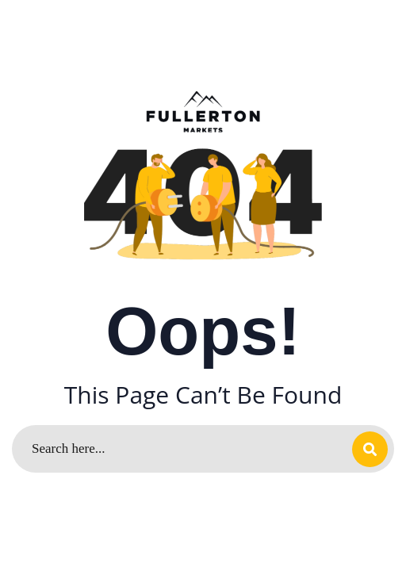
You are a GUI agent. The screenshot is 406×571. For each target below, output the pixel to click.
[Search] (203, 449)
